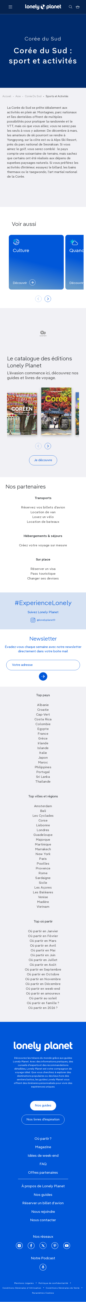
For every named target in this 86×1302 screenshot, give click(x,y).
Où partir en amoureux (43, 993)
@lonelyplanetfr (43, 620)
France (43, 734)
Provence (43, 868)
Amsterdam (43, 806)
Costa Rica (43, 719)
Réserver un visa (43, 569)
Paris (43, 859)
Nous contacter (43, 1220)
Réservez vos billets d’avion (43, 507)
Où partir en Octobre (43, 974)
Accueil (6, 96)
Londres (43, 830)
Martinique (43, 844)
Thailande (43, 781)
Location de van (43, 512)
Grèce (43, 738)
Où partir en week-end (43, 989)
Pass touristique (43, 573)
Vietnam (43, 907)
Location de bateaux (43, 522)
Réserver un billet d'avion (43, 1203)
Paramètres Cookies (43, 1293)
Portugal (43, 772)
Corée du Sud (43, 39)
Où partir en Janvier (43, 931)
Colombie (43, 724)
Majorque (43, 839)
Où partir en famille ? (43, 1003)
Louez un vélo (43, 517)
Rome (43, 873)
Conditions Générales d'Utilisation (22, 1288)
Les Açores (43, 887)
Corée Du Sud (33, 96)
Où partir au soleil (43, 998)
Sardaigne (43, 878)
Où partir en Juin (43, 955)
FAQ (43, 1164)
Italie (43, 753)
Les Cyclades (43, 816)
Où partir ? (43, 1139)
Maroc (43, 762)
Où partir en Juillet (43, 960)
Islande (43, 748)
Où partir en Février (43, 936)
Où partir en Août (43, 965)
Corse (43, 820)
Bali (43, 811)
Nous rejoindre (43, 1212)
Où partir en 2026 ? (43, 1008)
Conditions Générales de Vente (63, 1288)
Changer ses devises (43, 578)
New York (43, 854)
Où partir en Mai (43, 950)
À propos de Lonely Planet (43, 1186)
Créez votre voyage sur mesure (43, 545)
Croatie (43, 710)
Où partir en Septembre (43, 969)
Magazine (43, 1147)
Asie (18, 96)
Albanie (43, 705)
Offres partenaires (43, 1172)
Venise (43, 897)
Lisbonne (43, 825)
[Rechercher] (70, 7)
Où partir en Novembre (43, 979)
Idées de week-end (43, 1156)
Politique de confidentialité (53, 1283)
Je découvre (43, 460)
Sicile (43, 883)
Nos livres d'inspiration (43, 1119)
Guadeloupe (43, 835)
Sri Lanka (43, 777)
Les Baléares (43, 892)
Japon (43, 757)
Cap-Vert (43, 714)
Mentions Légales (24, 1283)
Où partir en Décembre (43, 984)
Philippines (43, 767)
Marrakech (43, 849)
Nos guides (43, 1105)
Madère (43, 902)
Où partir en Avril (43, 945)
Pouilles (43, 863)
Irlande (43, 743)
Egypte (43, 729)
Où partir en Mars (43, 941)
